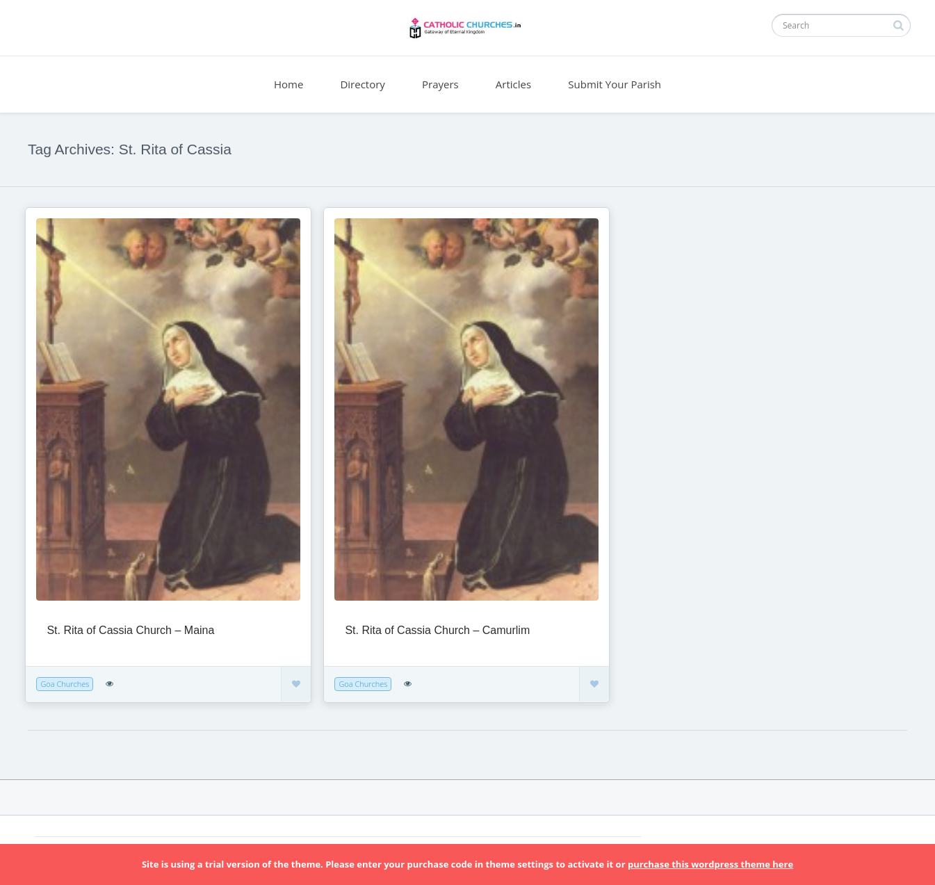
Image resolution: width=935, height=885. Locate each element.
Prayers (440, 84)
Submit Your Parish (614, 84)
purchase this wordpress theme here (710, 864)
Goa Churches (64, 684)
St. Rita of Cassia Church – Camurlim (437, 630)
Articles (513, 84)
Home (288, 84)
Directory (362, 84)
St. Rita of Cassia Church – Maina (130, 630)
